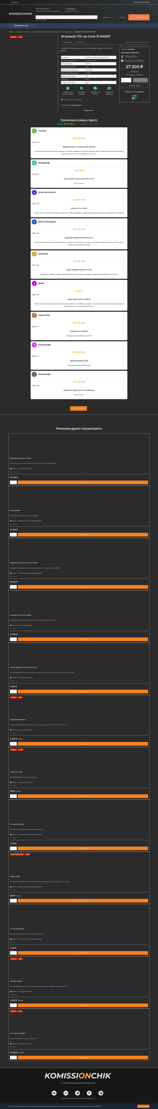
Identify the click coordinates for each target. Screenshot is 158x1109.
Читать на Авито (78, 408)
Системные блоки (66, 31)
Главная (11, 31)
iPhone (44, 20)
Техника (27, 31)
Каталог (19, 31)
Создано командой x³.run (88, 1100)
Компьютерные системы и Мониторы (45, 31)
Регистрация (145, 2)
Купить (140, 80)
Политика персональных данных (70, 1100)
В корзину (83, 482)
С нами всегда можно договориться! (48, 11)
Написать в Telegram (135, 61)
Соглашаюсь (143, 1106)
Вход (136, 2)
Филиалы (71, 9)
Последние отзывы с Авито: (79, 119)
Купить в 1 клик (134, 86)
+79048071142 (131, 56)
